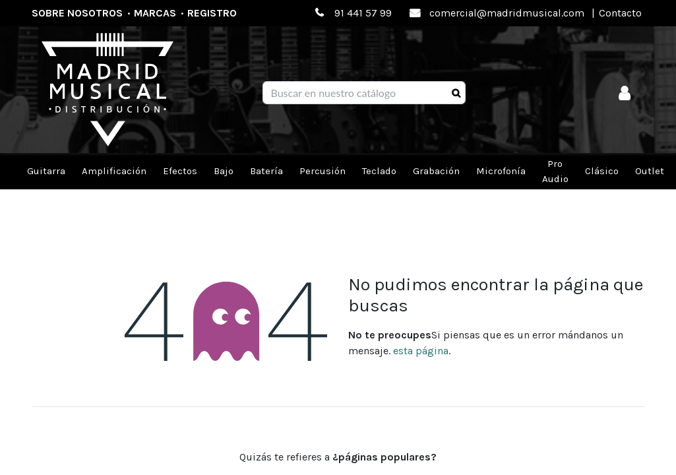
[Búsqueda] (456, 93)
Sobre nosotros (77, 13)
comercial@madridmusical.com (506, 13)
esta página (420, 350)
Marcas (155, 13)
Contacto (620, 13)
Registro (212, 13)
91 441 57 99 (363, 13)
